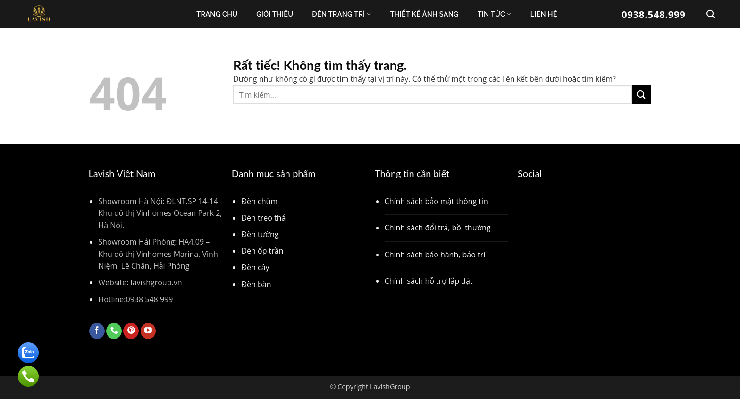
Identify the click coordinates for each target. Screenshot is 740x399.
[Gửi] (641, 94)
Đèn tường (259, 234)
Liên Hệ (543, 14)
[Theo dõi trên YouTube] (148, 331)
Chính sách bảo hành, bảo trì (435, 254)
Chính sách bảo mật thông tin (436, 201)
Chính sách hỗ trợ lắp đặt (429, 281)
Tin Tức (495, 13)
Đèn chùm (259, 201)
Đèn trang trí (341, 13)
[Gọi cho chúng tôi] (114, 331)
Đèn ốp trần (262, 251)
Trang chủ (216, 14)
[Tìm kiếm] (710, 14)
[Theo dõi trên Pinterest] (131, 331)
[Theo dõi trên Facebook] (97, 331)
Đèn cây (255, 267)
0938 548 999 (149, 299)
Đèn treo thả (263, 217)
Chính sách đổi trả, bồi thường (438, 227)
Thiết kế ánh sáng (424, 14)
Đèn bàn (256, 284)
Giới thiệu (274, 14)
